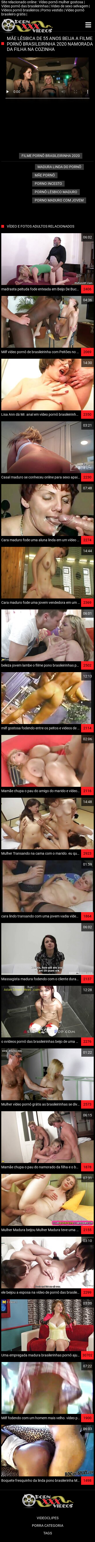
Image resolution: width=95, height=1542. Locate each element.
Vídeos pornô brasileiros (20, 10)
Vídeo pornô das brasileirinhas (25, 6)
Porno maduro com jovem (59, 200)
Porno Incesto (48, 184)
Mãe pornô (45, 175)
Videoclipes (48, 1518)
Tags (47, 1533)
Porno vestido (52, 10)
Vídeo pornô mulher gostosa (61, 2)
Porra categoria (47, 1526)
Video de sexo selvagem (70, 6)
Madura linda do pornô (59, 167)
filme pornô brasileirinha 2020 (51, 156)
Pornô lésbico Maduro (56, 192)
